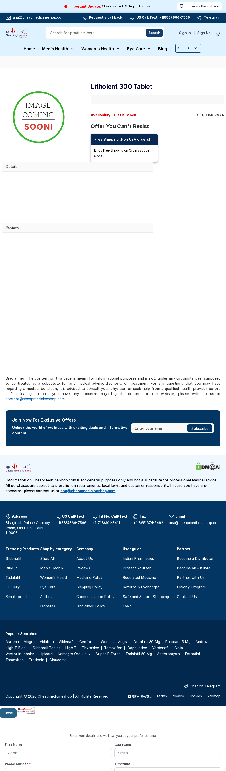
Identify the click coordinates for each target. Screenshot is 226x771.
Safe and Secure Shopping (146, 540)
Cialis (178, 592)
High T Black (16, 592)
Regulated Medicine (139, 521)
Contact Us (187, 540)
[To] (186, 740)
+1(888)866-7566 (71, 466)
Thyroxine (90, 592)
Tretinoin (36, 604)
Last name (122, 689)
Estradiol (192, 598)
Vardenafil (160, 592)
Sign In (185, 33)
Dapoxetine (137, 592)
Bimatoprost (16, 540)
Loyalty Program (191, 531)
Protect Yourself (137, 512)
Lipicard (46, 598)
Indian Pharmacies (138, 502)
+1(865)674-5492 (148, 466)
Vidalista (47, 586)
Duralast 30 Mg (146, 586)
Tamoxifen (113, 592)
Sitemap (213, 640)
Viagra (29, 586)
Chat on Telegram (205, 630)
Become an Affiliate (193, 512)
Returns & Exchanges (141, 531)
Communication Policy (95, 540)
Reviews (13, 227)
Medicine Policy (89, 521)
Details (11, 166)
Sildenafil (13, 502)
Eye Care (48, 531)
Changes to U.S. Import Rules (126, 6)
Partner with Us (191, 521)
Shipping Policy (89, 531)
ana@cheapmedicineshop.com (35, 17)
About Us (84, 502)
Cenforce (87, 586)
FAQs (127, 550)
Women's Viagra (114, 586)
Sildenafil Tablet (46, 592)
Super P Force (107, 598)
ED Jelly (13, 531)
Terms (161, 640)
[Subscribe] (199, 372)
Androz (201, 586)
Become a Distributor (195, 502)
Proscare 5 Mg (177, 586)
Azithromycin (168, 598)
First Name (13, 689)
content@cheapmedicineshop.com (35, 343)
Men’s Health (51, 512)
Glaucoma (57, 604)
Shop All (47, 502)
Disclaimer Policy (90, 550)
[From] (113, 740)
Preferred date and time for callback (34, 732)
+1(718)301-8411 (106, 466)
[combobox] (105, 33)
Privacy (177, 640)
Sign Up (204, 33)
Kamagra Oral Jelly (74, 598)
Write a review (67, 254)
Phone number (18, 708)
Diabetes (47, 550)
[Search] (154, 33)
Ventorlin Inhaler (20, 598)
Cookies (195, 640)
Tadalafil (13, 521)
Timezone (122, 708)
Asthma (46, 540)
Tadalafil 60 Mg (139, 598)
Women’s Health (54, 521)
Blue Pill (12, 512)
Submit (113, 757)
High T (71, 592)
